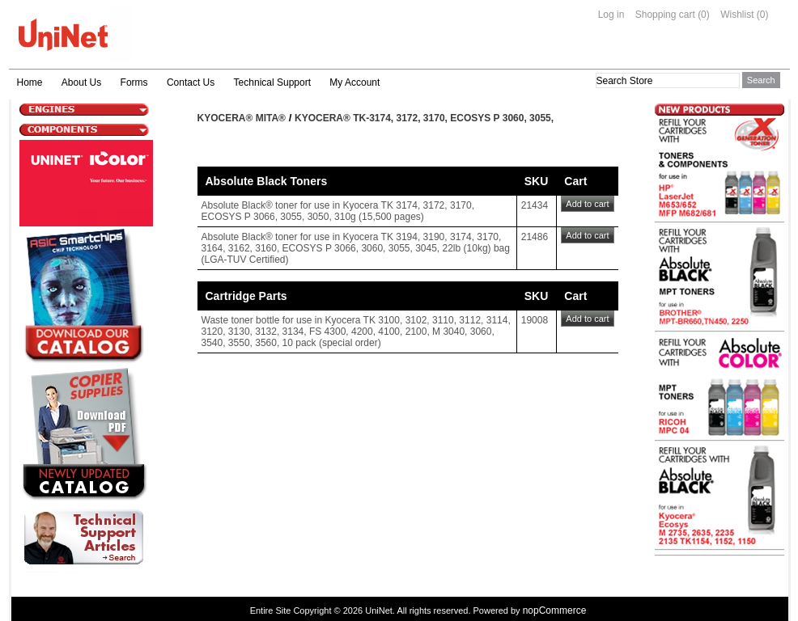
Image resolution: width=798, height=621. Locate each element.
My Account (354, 82)
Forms (134, 82)
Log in (611, 14)
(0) (704, 14)
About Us (81, 82)
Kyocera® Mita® (241, 118)
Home (30, 82)
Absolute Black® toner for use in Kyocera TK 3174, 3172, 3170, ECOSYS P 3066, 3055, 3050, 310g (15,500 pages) (338, 211)
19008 (534, 320)
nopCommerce (555, 610)
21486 (534, 237)
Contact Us (190, 82)
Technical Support (272, 82)
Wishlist (736, 14)
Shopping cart (665, 14)
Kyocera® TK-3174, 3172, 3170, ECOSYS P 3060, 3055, (424, 118)
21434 (534, 205)
